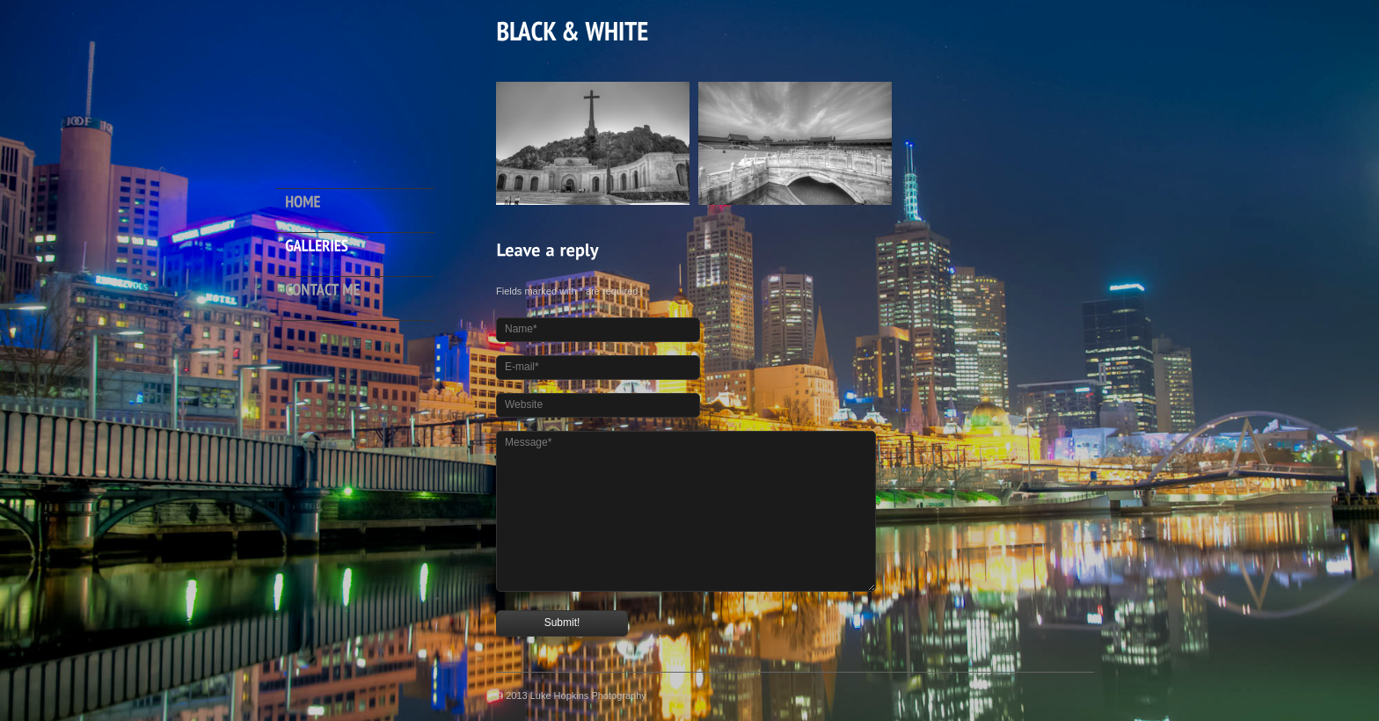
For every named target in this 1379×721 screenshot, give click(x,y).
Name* (521, 329)
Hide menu (357, 364)
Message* (528, 442)
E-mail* (522, 366)
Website (524, 404)
